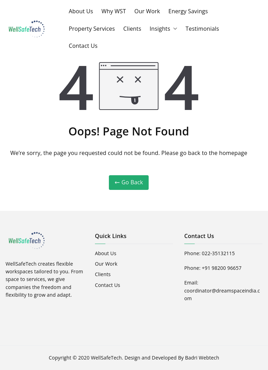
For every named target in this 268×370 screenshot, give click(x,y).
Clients (132, 28)
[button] (173, 29)
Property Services (92, 28)
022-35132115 (218, 253)
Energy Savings (188, 11)
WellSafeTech (106, 357)
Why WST (114, 11)
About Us (81, 11)
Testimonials (202, 28)
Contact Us (83, 46)
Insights (163, 29)
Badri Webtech (202, 357)
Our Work (147, 11)
